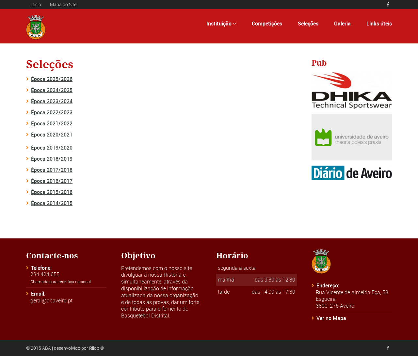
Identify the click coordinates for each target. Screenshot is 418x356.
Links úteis (379, 23)
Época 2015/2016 (51, 192)
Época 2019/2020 (51, 147)
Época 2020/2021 (51, 134)
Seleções (308, 23)
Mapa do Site (63, 4)
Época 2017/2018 (51, 169)
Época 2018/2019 (51, 158)
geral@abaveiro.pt (51, 300)
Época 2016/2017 (51, 181)
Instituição (221, 23)
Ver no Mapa (331, 318)
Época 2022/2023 (51, 112)
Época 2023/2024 (51, 101)
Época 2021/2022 (51, 123)
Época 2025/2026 (51, 79)
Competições (267, 23)
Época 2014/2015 (51, 203)
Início (35, 4)
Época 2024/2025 (51, 90)
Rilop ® (96, 348)
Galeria (342, 23)
